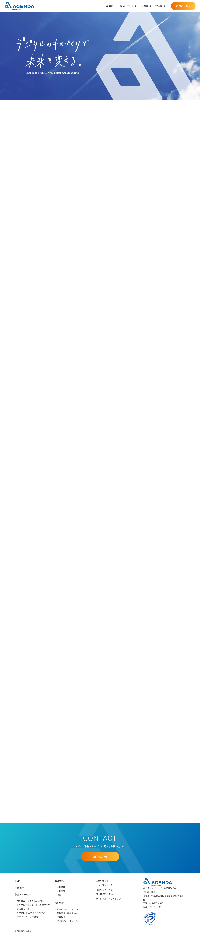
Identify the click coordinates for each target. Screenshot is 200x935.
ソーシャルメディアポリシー (109, 898)
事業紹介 (111, 6)
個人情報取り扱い (104, 894)
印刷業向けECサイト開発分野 (31, 912)
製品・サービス (23, 894)
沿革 (59, 894)
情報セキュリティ (104, 889)
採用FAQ (61, 917)
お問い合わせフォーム (67, 920)
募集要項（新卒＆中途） (68, 913)
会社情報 (59, 880)
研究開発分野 (23, 908)
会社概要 (61, 887)
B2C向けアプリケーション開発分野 (33, 904)
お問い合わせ (102, 880)
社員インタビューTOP (67, 909)
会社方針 (61, 891)
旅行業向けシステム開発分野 (30, 901)
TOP (17, 880)
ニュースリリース (104, 885)
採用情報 (59, 902)
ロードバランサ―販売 (27, 916)
